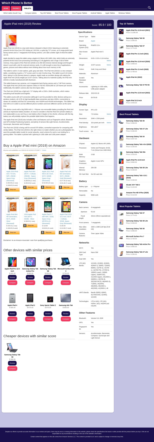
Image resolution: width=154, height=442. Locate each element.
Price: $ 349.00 (137, 169)
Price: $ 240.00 (138, 145)
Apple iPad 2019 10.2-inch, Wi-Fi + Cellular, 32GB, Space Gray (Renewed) (66, 218)
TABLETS (27, 8)
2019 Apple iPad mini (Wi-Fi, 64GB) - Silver (30, 216)
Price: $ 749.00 (135, 237)
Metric (109, 60)
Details (44, 150)
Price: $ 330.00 (136, 178)
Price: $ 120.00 (133, 186)
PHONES (16, 8)
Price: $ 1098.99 (138, 31)
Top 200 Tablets (45, 13)
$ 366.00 (12, 357)
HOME (6, 8)
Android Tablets (96, 13)
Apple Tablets (110, 13)
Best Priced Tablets (62, 13)
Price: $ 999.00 (138, 63)
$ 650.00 (66, 306)
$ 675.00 (30, 306)
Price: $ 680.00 (138, 245)
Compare (12, 283)
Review (12, 277)
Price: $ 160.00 (137, 130)
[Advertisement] (39, 395)
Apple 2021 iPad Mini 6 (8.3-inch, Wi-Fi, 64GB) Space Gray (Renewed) (48, 176)
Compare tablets (31, 13)
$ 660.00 (12, 271)
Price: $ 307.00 (135, 138)
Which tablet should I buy (12, 13)
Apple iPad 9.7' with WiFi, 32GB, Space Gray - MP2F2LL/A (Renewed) (48, 218)
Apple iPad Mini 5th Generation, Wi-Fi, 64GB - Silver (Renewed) (11, 218)
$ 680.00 (30, 271)
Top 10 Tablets (127, 24)
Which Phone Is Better (17, 3)
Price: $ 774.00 (135, 47)
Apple (93, 41)
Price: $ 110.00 (137, 194)
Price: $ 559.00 (134, 102)
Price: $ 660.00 (135, 161)
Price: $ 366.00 (135, 39)
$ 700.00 (65, 271)
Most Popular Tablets (79, 13)
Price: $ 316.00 (135, 153)
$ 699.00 (48, 271)
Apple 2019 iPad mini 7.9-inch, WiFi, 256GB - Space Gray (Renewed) (12, 176)
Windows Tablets (124, 13)
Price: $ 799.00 (137, 70)
